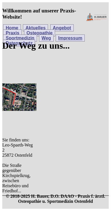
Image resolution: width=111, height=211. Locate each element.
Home (12, 27)
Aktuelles (35, 27)
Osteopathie (40, 33)
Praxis (12, 33)
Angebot (62, 27)
